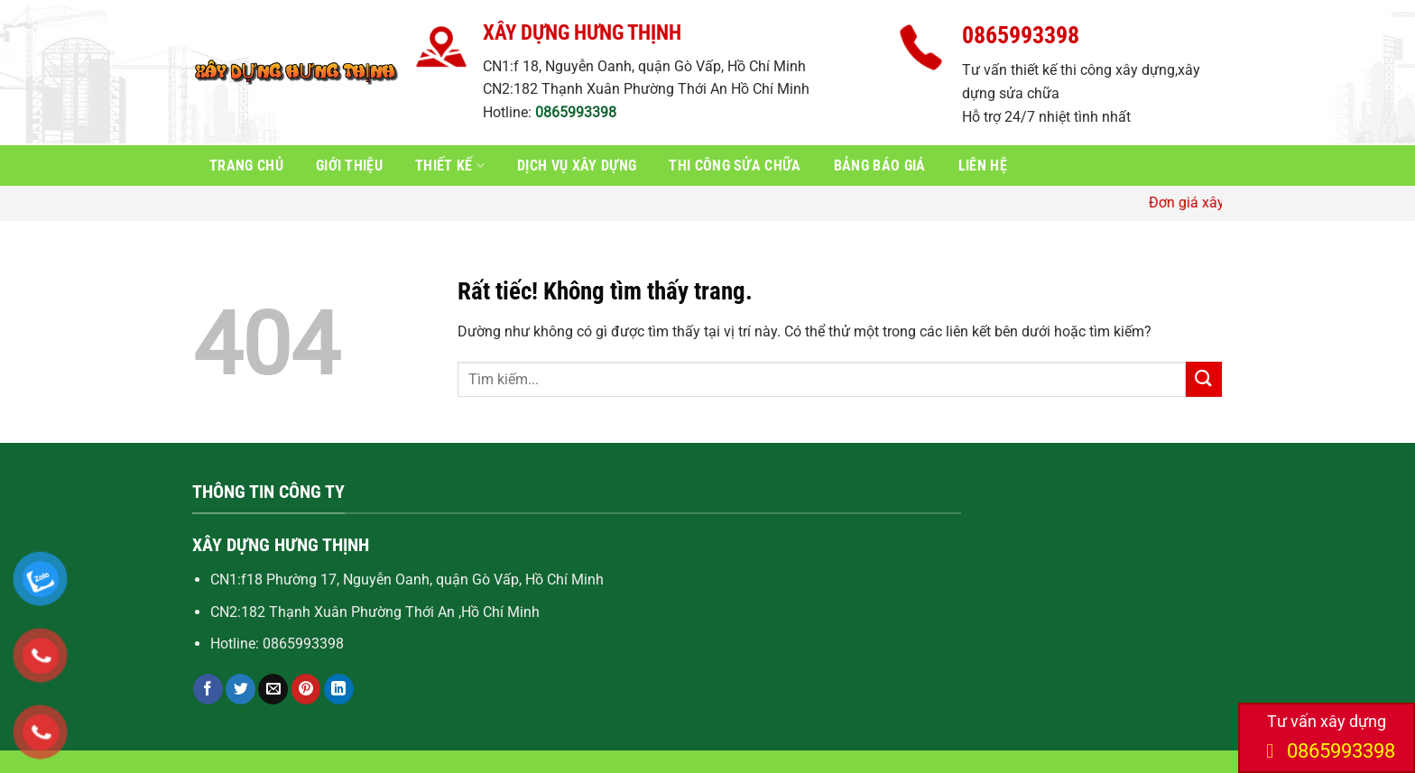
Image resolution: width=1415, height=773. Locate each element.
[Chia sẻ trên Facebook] (208, 689)
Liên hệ (982, 165)
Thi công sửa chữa (734, 165)
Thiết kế (450, 165)
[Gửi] (1204, 379)
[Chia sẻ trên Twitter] (240, 689)
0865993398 (575, 112)
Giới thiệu (349, 165)
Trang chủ (246, 165)
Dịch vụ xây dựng (576, 165)
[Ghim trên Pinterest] (306, 689)
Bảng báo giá (880, 165)
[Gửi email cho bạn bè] (273, 689)
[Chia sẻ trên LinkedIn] (339, 689)
